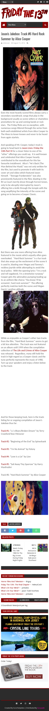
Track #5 (5, 464)
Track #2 (5, 441)
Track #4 (5, 456)
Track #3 (5, 449)
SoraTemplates (19, 708)
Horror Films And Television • (12, 581)
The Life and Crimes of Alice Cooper (30, 350)
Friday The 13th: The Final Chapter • (15, 585)
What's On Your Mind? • (10, 588)
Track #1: (5, 430)
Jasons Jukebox (15, 524)
